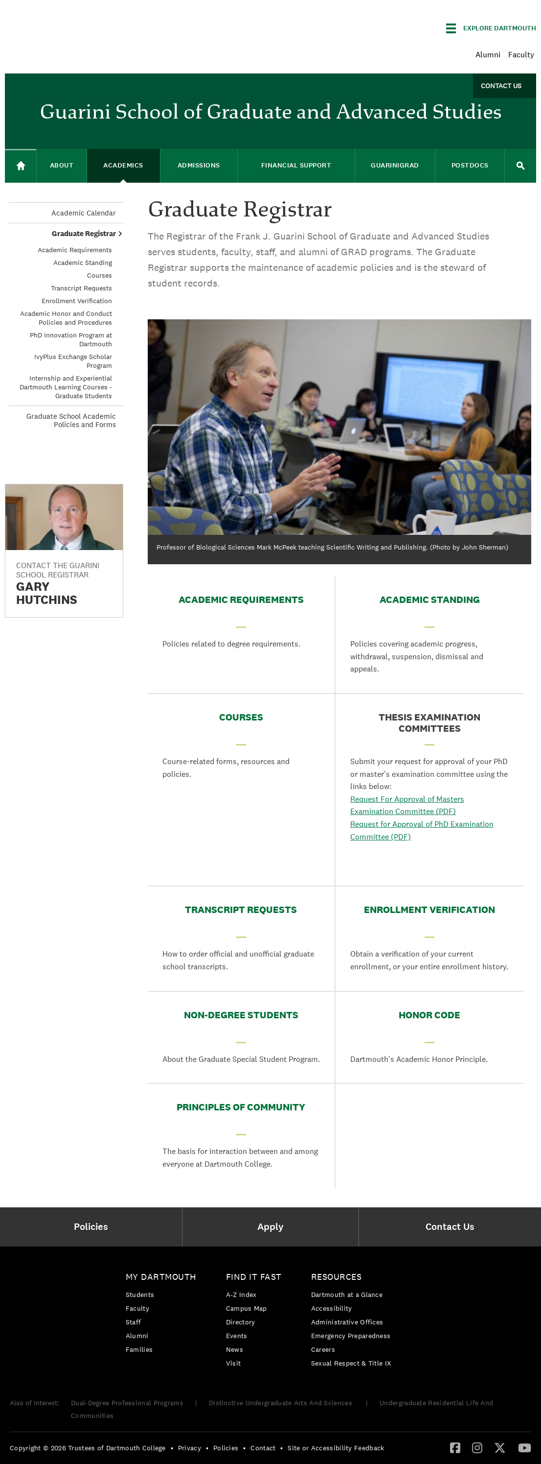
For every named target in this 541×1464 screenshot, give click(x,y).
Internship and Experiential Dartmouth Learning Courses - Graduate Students (66, 387)
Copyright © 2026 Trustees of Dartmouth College (88, 1447)
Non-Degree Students (241, 1014)
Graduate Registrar (84, 233)
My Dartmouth (161, 1276)
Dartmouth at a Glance (347, 1294)
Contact (262, 1447)
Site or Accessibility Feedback (336, 1447)
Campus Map (246, 1308)
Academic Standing (430, 599)
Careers (323, 1349)
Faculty (521, 54)
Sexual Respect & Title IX (351, 1363)
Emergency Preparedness (351, 1335)
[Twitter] (500, 1447)
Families (139, 1349)
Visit (233, 1363)
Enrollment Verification (429, 909)
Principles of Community (241, 1107)
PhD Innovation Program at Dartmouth (71, 339)
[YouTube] (524, 1447)
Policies (225, 1447)
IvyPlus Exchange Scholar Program (73, 361)
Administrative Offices (347, 1322)
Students (140, 1294)
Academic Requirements (241, 599)
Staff (133, 1322)
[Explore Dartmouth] (491, 28)
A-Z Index (241, 1294)
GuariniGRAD (395, 165)
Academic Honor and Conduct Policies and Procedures (66, 318)
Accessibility (331, 1308)
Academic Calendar (83, 212)
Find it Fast (254, 1276)
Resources (336, 1276)
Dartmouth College (82, 27)
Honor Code (429, 1014)
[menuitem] (93, 1227)
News (234, 1349)
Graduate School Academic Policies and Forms (71, 420)
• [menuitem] (172, 1447)
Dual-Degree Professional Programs (127, 1402)
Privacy (189, 1447)
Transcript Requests (241, 909)
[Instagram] (477, 1447)
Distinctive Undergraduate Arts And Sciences (281, 1402)
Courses (241, 717)
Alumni (487, 54)
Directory (240, 1322)
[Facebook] (455, 1447)
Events (237, 1335)
